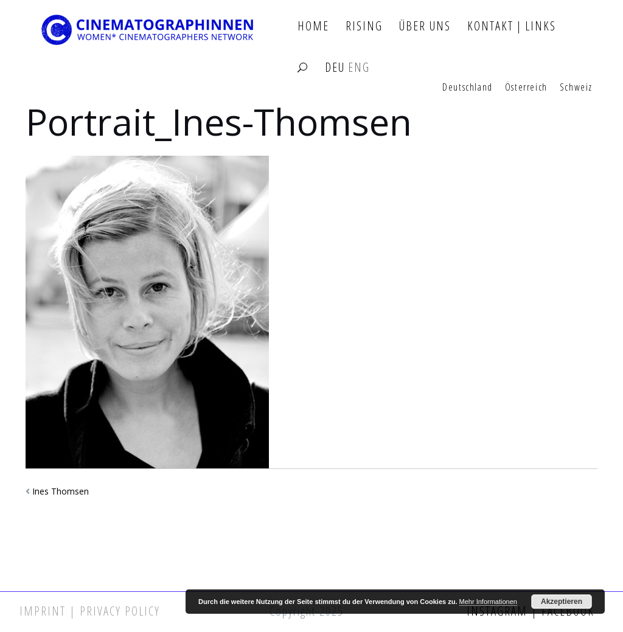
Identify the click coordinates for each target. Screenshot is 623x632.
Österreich (526, 88)
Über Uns (425, 26)
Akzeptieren (561, 601)
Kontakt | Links (511, 26)
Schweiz (576, 88)
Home (313, 26)
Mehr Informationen (488, 601)
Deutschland (467, 88)
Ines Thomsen (60, 491)
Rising (364, 26)
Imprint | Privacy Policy (89, 611)
